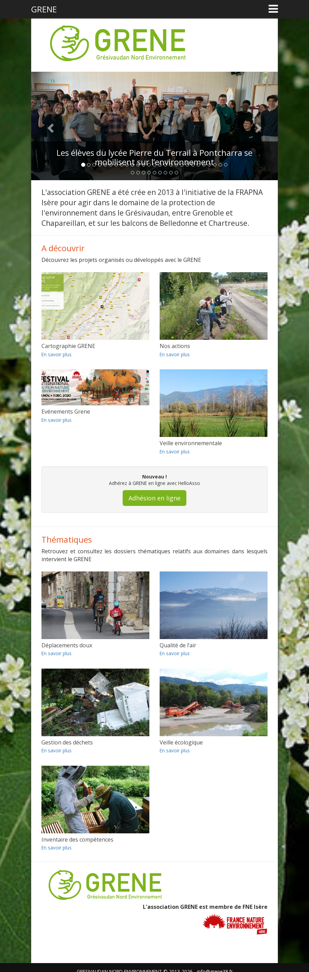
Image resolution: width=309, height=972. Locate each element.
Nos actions (175, 346)
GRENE (44, 9)
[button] (49, 126)
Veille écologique (181, 742)
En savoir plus (56, 354)
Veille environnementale (191, 443)
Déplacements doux (66, 645)
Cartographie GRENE (68, 346)
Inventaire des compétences (77, 839)
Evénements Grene (65, 411)
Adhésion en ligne (154, 498)
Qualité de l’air (178, 645)
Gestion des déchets (67, 742)
